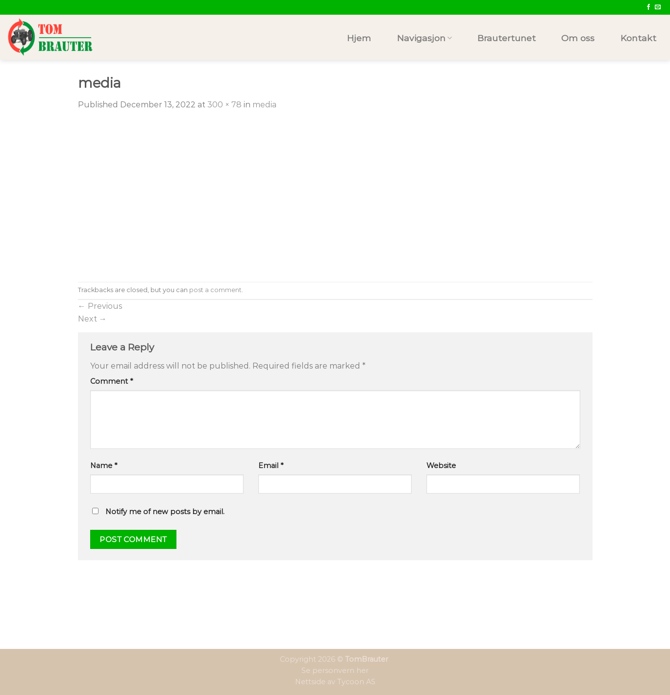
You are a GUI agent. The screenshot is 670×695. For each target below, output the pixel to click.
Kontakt (638, 38)
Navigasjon (424, 38)
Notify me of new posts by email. (164, 511)
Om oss (578, 38)
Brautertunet (506, 38)
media (264, 104)
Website (441, 465)
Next (92, 318)
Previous (100, 306)
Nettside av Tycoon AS (335, 681)
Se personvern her (335, 670)
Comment (111, 381)
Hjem (359, 38)
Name (103, 465)
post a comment (215, 290)
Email (270, 465)
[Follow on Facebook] (648, 7)
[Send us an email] (658, 7)
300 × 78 (224, 104)
